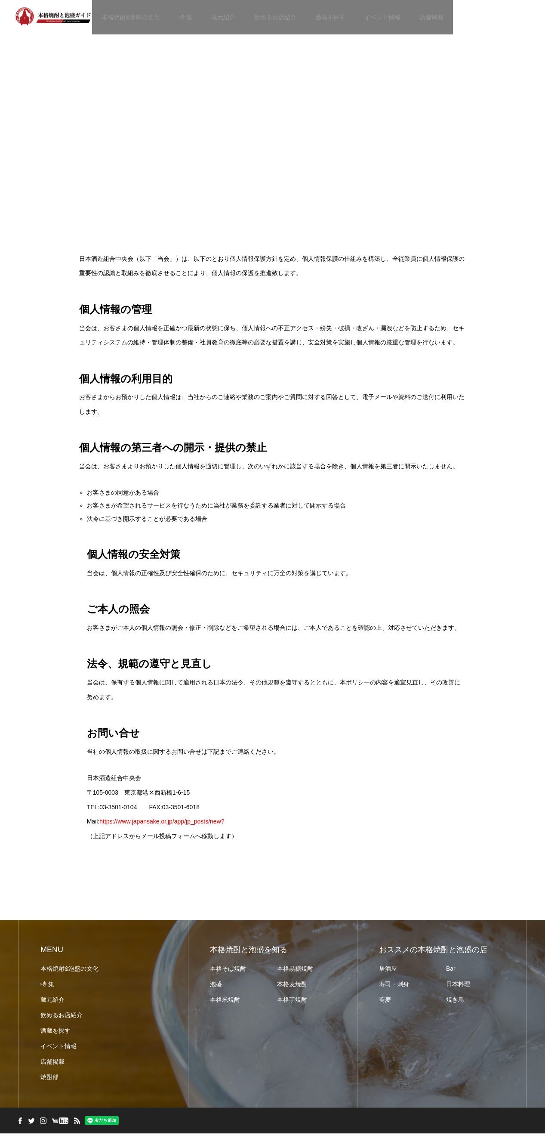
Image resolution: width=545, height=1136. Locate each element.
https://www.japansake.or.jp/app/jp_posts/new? (161, 823)
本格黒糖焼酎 (295, 971)
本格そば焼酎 (228, 971)
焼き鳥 (455, 1002)
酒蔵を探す (330, 17)
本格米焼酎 (225, 1002)
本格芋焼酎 (292, 1002)
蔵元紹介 (223, 17)
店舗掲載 (431, 17)
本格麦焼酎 (292, 986)
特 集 (185, 17)
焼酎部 (49, 1079)
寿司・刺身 (394, 986)
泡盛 (216, 986)
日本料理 (458, 986)
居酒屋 (388, 971)
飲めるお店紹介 (275, 17)
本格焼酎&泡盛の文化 (131, 17)
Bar (451, 971)
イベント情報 (382, 17)
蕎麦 (385, 1002)
